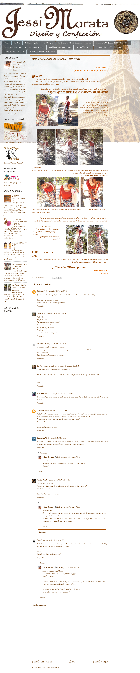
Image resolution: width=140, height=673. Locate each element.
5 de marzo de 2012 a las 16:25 (68, 366)
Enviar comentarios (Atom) (51, 667)
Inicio (7, 43)
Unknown (40, 291)
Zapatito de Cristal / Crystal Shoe (108, 47)
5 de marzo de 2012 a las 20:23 (61, 393)
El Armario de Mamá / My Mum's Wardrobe (74, 43)
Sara (38, 540)
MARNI (40, 343)
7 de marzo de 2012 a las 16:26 (52, 540)
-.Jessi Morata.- (48, 457)
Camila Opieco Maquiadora (46, 366)
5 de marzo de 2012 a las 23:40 (56, 410)
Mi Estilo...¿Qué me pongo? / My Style (39, 43)
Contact (17, 43)
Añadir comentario (39, 605)
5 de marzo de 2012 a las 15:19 (54, 343)
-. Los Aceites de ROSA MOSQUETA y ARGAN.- (19, 221)
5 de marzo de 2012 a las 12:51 (55, 291)
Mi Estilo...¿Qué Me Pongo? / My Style (19, 286)
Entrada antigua (100, 661)
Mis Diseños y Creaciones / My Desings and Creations (24, 47)
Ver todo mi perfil (10, 114)
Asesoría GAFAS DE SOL (19, 244)
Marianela (40, 410)
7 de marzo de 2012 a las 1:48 (59, 480)
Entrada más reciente (42, 661)
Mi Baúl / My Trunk (83, 47)
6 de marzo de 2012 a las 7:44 (57, 438)
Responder (40, 306)
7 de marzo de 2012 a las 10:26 (68, 457)
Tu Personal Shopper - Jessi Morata (42, 52)
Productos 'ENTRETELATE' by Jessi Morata (112, 43)
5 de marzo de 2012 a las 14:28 (57, 313)
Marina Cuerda (42, 480)
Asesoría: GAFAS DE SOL (14, 52)
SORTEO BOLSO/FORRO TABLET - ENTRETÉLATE (18, 199)
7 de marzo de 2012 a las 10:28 (68, 507)
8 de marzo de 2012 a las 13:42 (68, 567)
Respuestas (43, 453)
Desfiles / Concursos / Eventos (60, 47)
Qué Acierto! (41, 438)
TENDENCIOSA (43, 393)
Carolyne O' (41, 313)
